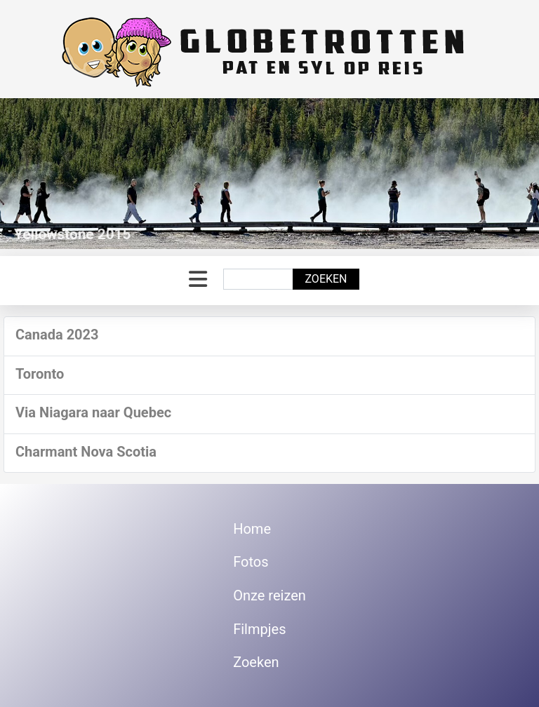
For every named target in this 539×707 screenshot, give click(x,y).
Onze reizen (269, 595)
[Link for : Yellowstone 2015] (269, 173)
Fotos (250, 561)
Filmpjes (259, 629)
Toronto (39, 373)
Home (252, 528)
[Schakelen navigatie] (198, 279)
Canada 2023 (57, 334)
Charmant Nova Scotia (86, 451)
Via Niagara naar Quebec (93, 412)
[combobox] (258, 279)
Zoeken (326, 278)
